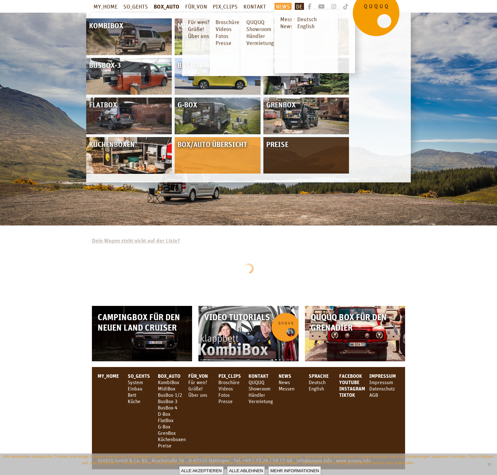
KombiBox (168, 382)
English (316, 388)
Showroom (259, 388)
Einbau (135, 388)
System (135, 382)
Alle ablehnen (246, 470)
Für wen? (197, 382)
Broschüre (229, 382)
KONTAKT (254, 6)
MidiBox (166, 388)
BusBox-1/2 (170, 395)
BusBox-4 (168, 407)
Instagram (352, 388)
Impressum (382, 376)
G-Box (164, 426)
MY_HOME (106, 6)
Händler (256, 395)
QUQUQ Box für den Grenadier (349, 322)
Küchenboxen (172, 439)
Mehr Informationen (294, 470)
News (283, 6)
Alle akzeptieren (201, 470)
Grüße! (195, 388)
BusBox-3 (168, 401)
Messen (286, 388)
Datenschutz (382, 388)
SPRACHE (319, 376)
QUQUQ (256, 382)
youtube (349, 382)
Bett (132, 395)
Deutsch (317, 382)
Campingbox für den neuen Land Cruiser (139, 322)
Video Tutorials (237, 317)
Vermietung (260, 401)
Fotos (224, 395)
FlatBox (165, 420)
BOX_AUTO (166, 6)
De (299, 6)
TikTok (347, 395)
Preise (164, 445)
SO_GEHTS (135, 6)
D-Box (164, 414)
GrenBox (167, 433)
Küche (134, 401)
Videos (225, 388)
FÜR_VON (196, 6)
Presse (225, 401)
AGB (373, 395)
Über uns (197, 395)
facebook (350, 376)
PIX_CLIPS (225, 6)
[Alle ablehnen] (489, 464)
